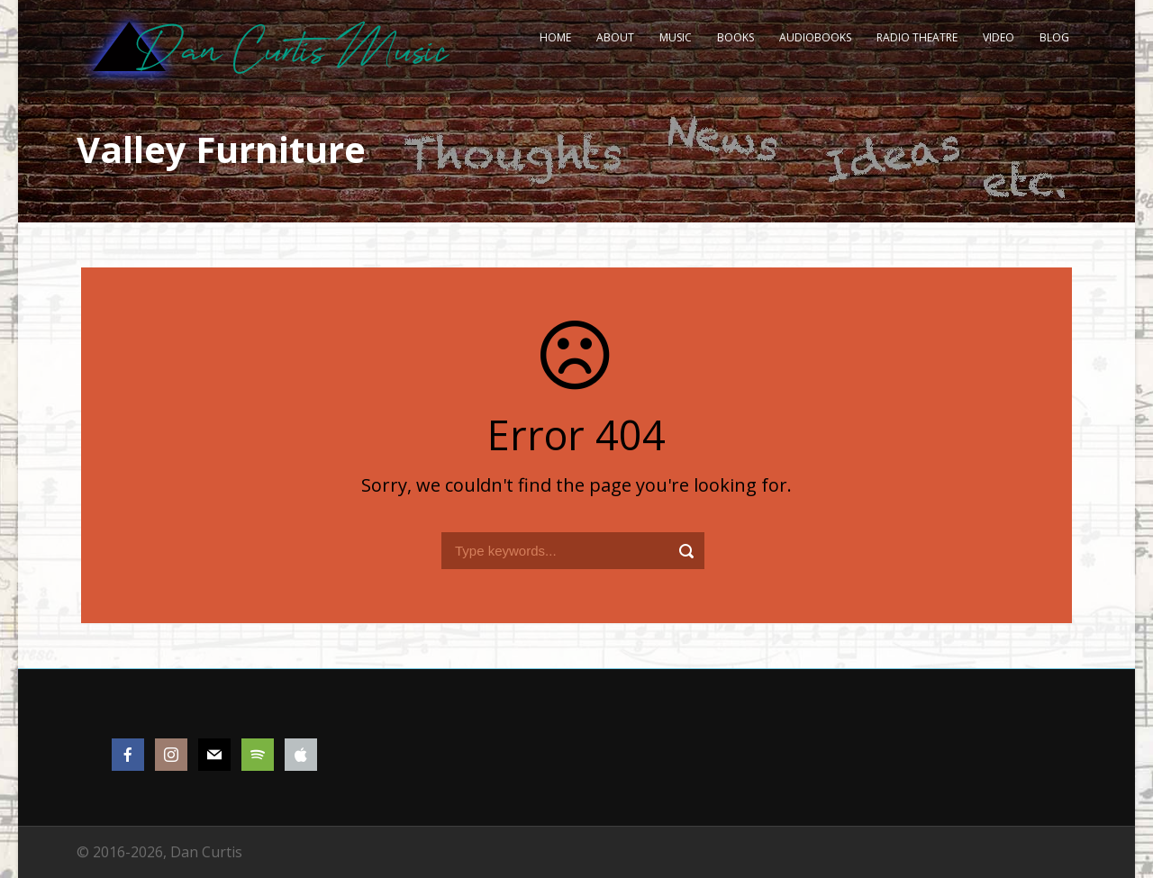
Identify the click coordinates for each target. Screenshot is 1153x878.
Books (735, 37)
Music (675, 37)
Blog (1054, 37)
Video (998, 37)
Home (555, 37)
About (615, 37)
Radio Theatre (917, 37)
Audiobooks (815, 37)
